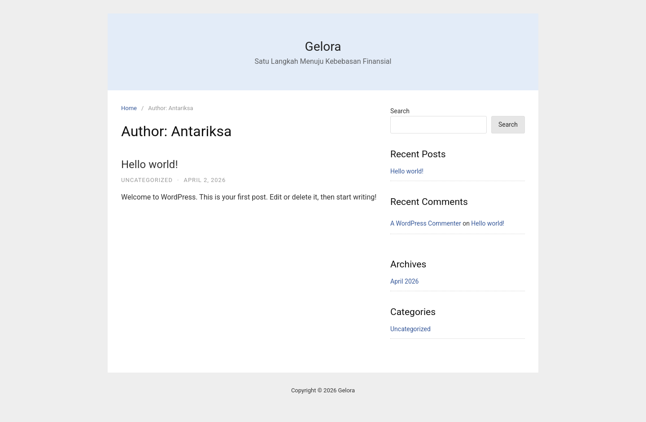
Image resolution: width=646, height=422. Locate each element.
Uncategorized (147, 180)
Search (400, 111)
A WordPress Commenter (425, 223)
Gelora (323, 46)
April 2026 (404, 281)
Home (129, 108)
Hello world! (149, 164)
